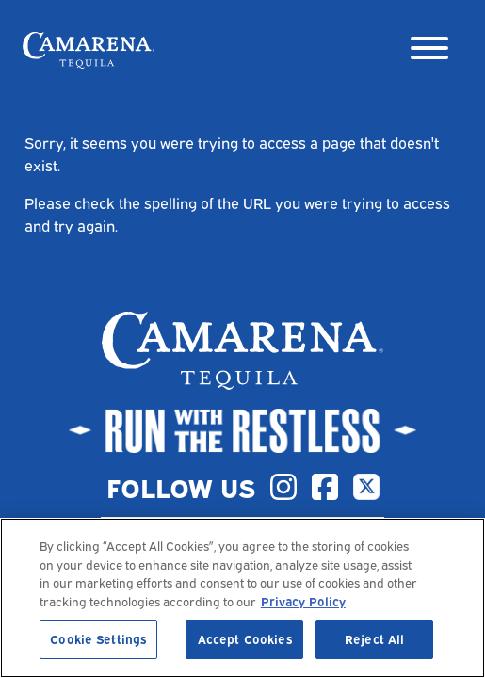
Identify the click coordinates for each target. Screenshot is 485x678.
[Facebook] (325, 487)
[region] (242, 598)
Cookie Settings (98, 638)
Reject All (374, 638)
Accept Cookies (245, 638)
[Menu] (429, 50)
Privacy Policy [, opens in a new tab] (303, 600)
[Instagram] (283, 487)
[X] (366, 487)
